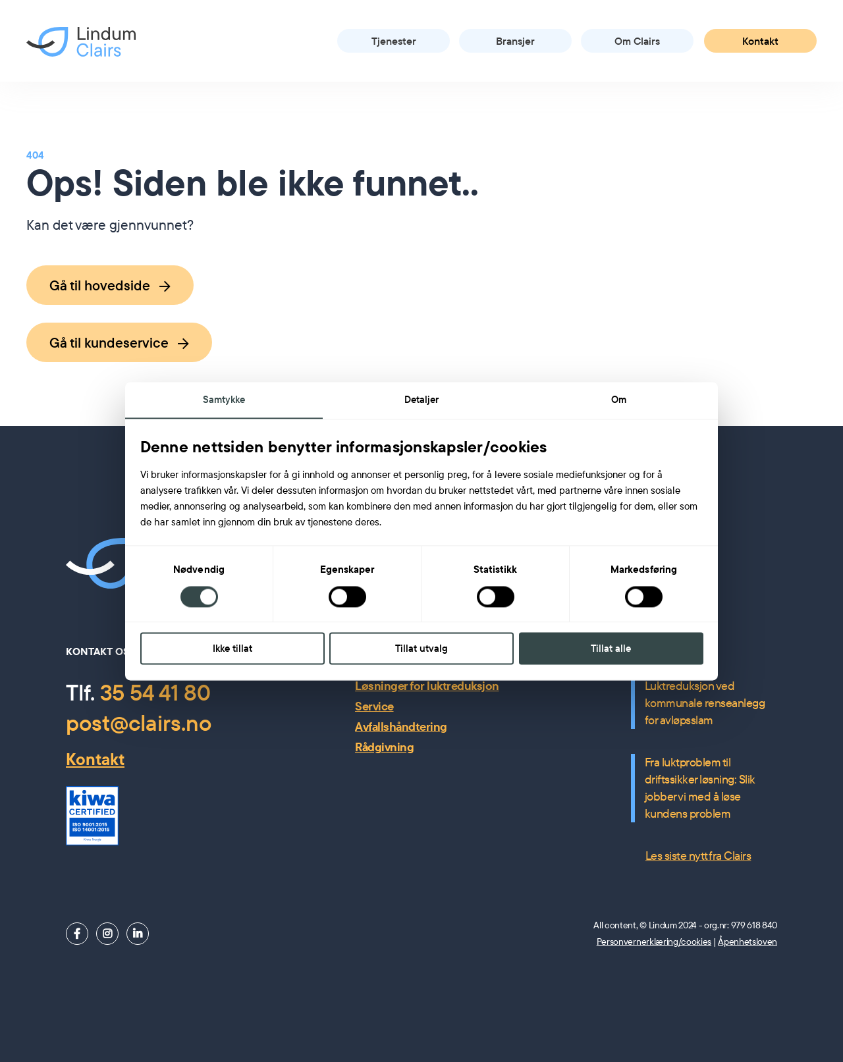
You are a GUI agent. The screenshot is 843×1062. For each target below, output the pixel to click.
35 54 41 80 (155, 692)
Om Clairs (637, 40)
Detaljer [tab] (421, 398)
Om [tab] (618, 398)
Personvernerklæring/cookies (654, 941)
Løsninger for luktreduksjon (427, 685)
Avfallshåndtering (401, 726)
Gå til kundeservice (119, 342)
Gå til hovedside (110, 285)
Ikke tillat (232, 649)
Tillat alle (611, 649)
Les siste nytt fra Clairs (698, 855)
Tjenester (393, 40)
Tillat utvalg (421, 649)
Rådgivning (384, 747)
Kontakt (760, 40)
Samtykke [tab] (224, 398)
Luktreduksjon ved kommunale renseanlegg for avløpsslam (705, 703)
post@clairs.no (138, 722)
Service (374, 706)
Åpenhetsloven (747, 941)
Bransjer (515, 40)
